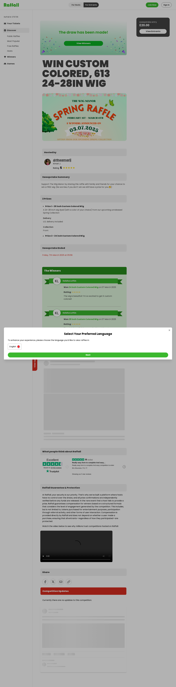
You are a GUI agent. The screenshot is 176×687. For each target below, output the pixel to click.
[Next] (88, 355)
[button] (60, 347)
